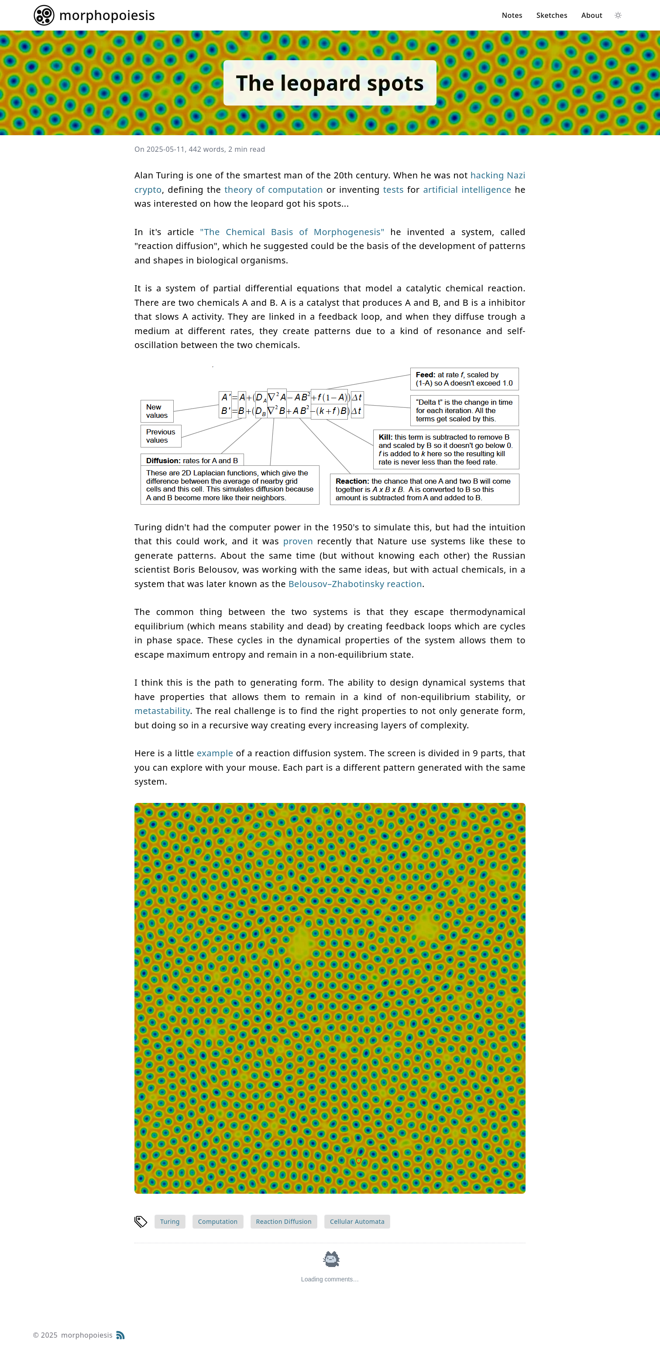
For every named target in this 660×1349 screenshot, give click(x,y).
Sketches (551, 15)
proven (298, 541)
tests (393, 189)
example (215, 753)
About (591, 15)
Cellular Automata (357, 1221)
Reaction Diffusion (284, 1221)
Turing (170, 1221)
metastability (162, 711)
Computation (218, 1221)
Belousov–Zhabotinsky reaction (355, 584)
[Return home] (94, 15)
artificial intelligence (467, 189)
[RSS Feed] (120, 1335)
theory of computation (273, 189)
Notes (512, 15)
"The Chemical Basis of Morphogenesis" (292, 232)
